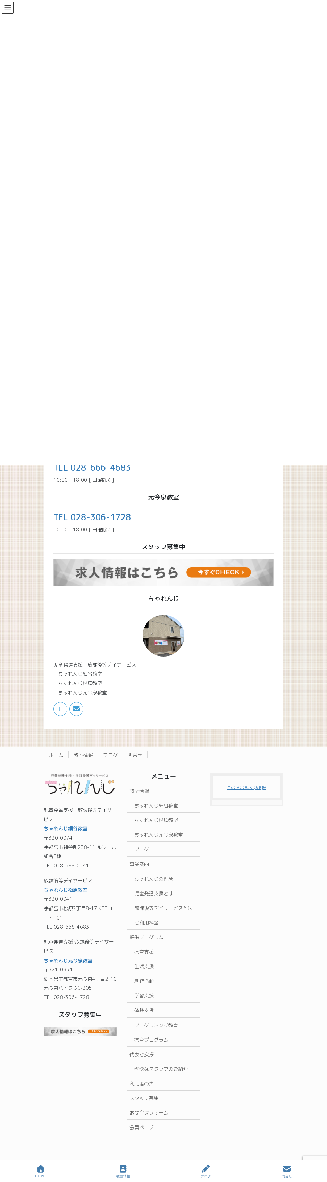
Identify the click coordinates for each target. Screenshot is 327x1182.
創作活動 (144, 981)
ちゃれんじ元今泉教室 (68, 960)
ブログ (110, 755)
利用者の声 (141, 1083)
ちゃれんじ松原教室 (65, 890)
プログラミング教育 (156, 1025)
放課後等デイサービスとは (163, 908)
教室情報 (83, 755)
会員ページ (141, 1127)
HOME (40, 1171)
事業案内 (139, 864)
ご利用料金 (146, 922)
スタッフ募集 (144, 1098)
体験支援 (144, 1010)
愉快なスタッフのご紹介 (161, 1069)
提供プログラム (146, 937)
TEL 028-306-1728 (92, 517)
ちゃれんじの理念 (153, 878)
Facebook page (246, 787)
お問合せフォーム (148, 1112)
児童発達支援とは (153, 893)
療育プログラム (151, 1039)
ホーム (56, 755)
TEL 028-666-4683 (92, 467)
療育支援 (144, 951)
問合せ (135, 755)
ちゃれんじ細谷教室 (65, 828)
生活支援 (144, 966)
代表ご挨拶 (141, 1054)
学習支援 (144, 995)
